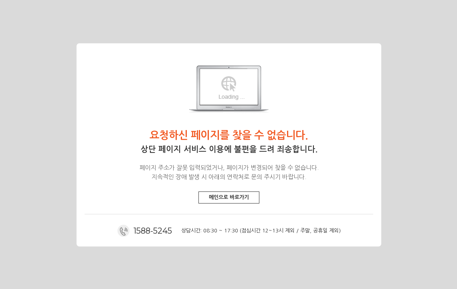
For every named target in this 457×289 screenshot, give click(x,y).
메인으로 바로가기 (229, 197)
